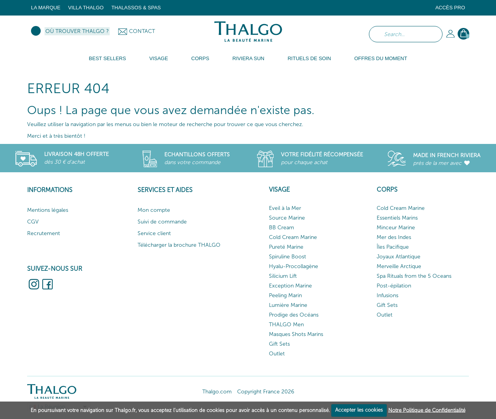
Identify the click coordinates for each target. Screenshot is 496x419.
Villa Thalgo (86, 7)
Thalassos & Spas (136, 7)
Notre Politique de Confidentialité (426, 410)
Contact (142, 31)
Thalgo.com (217, 391)
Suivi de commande (162, 221)
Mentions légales (47, 210)
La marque (45, 7)
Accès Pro (450, 7)
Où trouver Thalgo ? (77, 31)
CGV (33, 221)
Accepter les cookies (359, 410)
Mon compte (154, 210)
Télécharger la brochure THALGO (179, 245)
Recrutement (43, 233)
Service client (154, 233)
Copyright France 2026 (265, 391)
